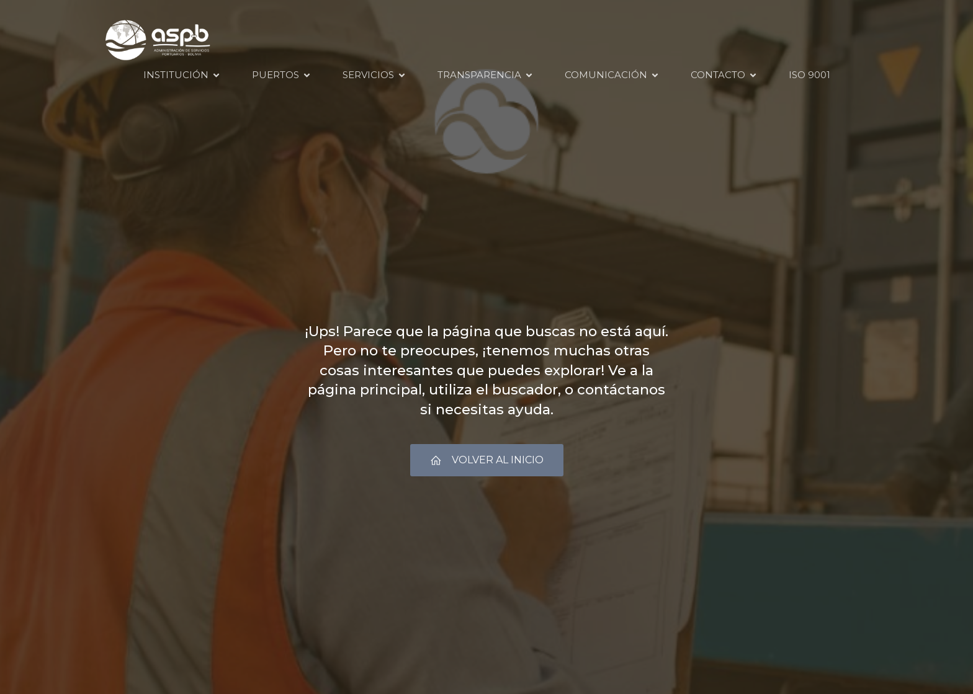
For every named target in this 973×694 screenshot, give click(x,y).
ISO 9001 (809, 75)
